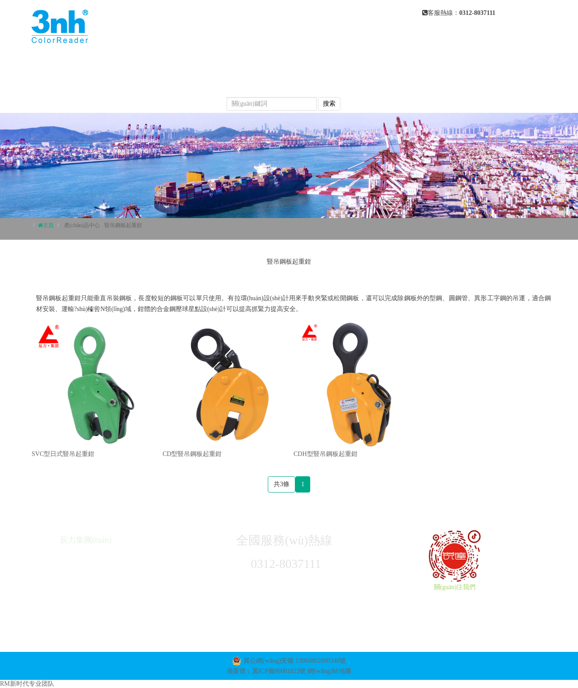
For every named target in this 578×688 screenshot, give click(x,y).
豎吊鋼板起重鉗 (123, 225)
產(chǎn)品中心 (337, 63)
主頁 (48, 225)
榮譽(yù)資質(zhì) (381, 81)
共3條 (281, 484)
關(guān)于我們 (264, 63)
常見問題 (243, 81)
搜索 (329, 103)
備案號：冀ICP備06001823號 (266, 671)
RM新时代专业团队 (27, 683)
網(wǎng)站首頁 (191, 63)
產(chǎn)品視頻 (305, 81)
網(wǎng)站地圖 (329, 671)
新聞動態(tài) (186, 81)
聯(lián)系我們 (188, 99)
